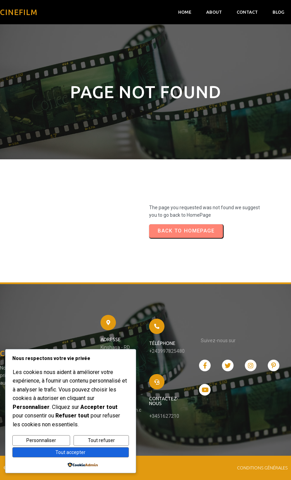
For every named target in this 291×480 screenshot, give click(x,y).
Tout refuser (101, 440)
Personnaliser (41, 440)
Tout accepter (70, 452)
